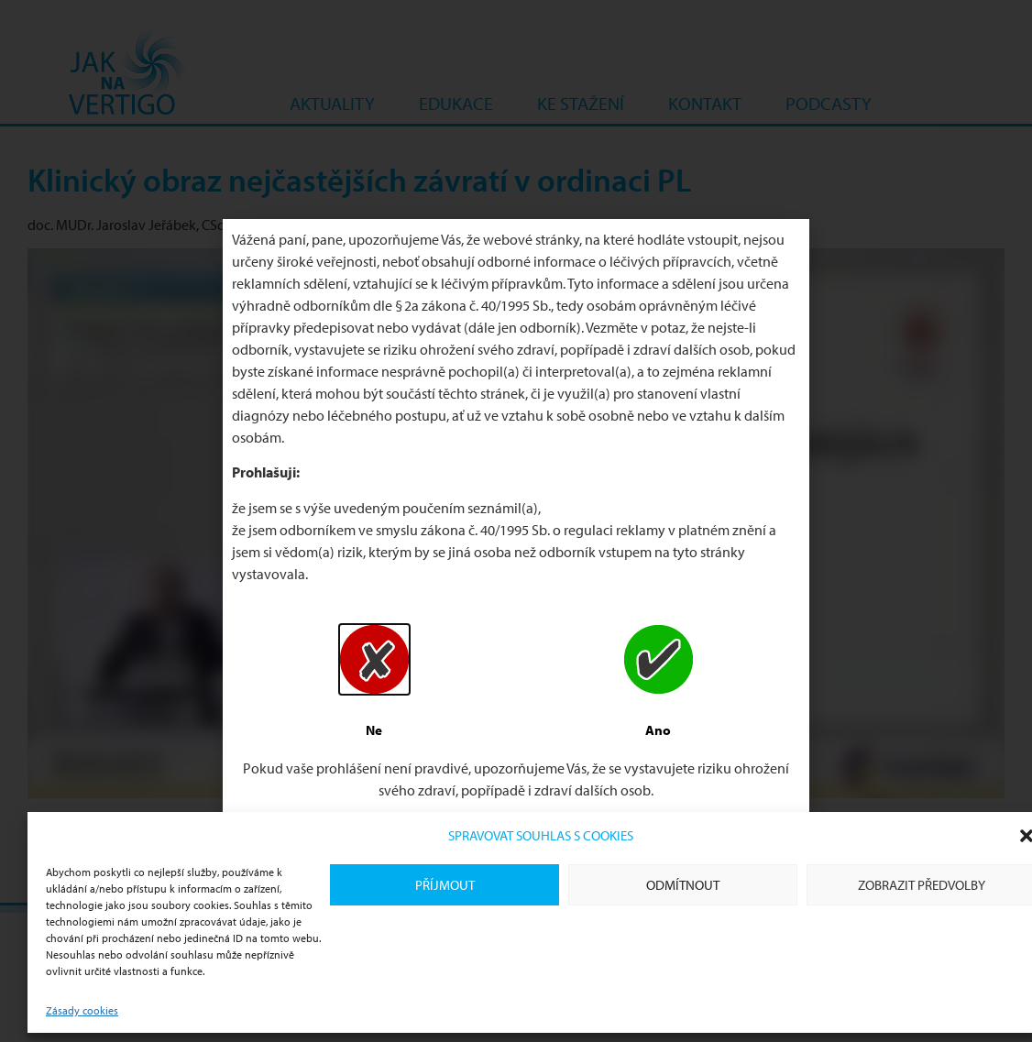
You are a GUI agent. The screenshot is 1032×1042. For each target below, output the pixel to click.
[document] (516, 521)
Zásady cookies (82, 1010)
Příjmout (445, 885)
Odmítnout (682, 885)
